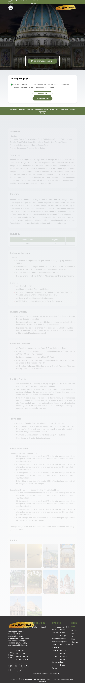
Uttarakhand (57, 650)
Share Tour (42, 93)
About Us (74, 634)
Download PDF (43, 98)
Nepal (43, 627)
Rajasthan (56, 641)
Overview (13, 109)
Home (74, 630)
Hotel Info (30, 109)
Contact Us (74, 643)
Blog (73, 639)
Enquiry (42, 113)
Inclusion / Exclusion (41, 109)
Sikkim (62, 630)
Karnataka (56, 662)
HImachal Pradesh (64, 657)
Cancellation (64, 109)
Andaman (56, 638)
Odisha (63, 638)
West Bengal (63, 634)
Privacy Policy (55, 673)
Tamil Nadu (62, 663)
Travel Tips (54, 109)
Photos (72, 109)
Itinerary (22, 109)
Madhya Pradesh (63, 651)
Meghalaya (56, 627)
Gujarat (63, 641)
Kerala (54, 668)
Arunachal (64, 627)
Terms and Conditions (40, 673)
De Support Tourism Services (35, 679)
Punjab (55, 656)
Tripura (55, 632)
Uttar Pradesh (55, 645)
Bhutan (35, 627)
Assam (54, 630)
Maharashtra (65, 644)
